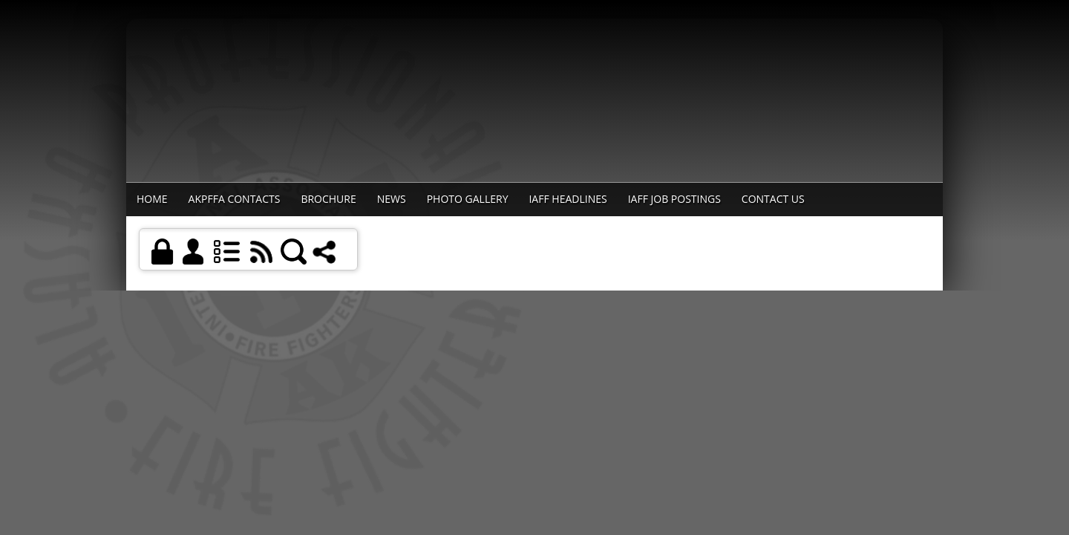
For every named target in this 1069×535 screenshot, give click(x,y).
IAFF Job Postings (674, 199)
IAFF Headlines (568, 199)
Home (152, 199)
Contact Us (773, 199)
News (391, 199)
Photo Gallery (468, 199)
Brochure (328, 199)
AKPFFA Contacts (235, 199)
